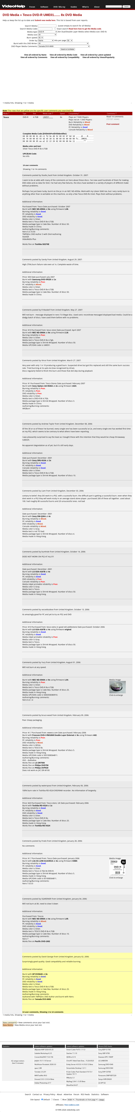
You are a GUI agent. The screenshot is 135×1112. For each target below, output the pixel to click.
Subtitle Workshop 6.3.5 (43, 1053)
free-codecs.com (71, 1105)
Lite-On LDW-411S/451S (42, 861)
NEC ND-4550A (38, 209)
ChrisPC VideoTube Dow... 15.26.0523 (80, 1061)
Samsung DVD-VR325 (41, 279)
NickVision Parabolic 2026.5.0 (45, 1064)
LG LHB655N (103, 1061)
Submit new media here (45, 20)
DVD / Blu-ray (59, 7)
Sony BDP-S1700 (104, 1049)
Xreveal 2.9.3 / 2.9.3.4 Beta (44, 1079)
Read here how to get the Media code (85, 28)
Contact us (37, 1094)
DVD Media (11, 15)
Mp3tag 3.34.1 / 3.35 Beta (75, 1081)
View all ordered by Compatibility (64, 57)
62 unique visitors (17, 1061)
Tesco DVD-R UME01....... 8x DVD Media (52, 15)
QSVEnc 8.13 (71, 1057)
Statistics (95, 1094)
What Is (85, 7)
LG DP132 (102, 1083)
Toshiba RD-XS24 (40, 805)
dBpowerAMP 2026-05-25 (44, 1049)
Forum (32, 7)
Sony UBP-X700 (104, 1053)
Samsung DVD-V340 (105, 1064)
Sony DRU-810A (39, 460)
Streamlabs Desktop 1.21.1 (76, 1068)
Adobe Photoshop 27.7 (43, 1083)
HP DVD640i (37, 974)
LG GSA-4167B (38, 571)
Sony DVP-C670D (104, 1072)
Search (28, 1094)
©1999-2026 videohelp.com (68, 1110)
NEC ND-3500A (38, 332)
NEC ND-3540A (38, 680)
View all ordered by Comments (33, 57)
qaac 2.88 (38, 1068)
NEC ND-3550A (38, 918)
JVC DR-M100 (44, 770)
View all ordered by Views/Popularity (99, 57)
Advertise (68, 1094)
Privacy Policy (49, 1094)
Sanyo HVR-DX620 (105, 1079)
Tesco (6, 117)
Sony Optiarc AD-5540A (42, 386)
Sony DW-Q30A (39, 516)
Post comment (113, 124)
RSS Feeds (85, 1094)
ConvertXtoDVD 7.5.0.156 (44, 1057)
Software (44, 7)
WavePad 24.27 (72, 1085)
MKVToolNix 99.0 (41, 1075)
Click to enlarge (117, 693)
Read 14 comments (115, 116)
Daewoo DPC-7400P (105, 1057)
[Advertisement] (69, 79)
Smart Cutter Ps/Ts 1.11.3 (75, 1049)
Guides (74, 7)
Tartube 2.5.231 (40, 1072)
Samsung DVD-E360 (105, 1068)
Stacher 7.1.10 (71, 1053)
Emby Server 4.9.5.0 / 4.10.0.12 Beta (79, 1064)
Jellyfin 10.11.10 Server (43, 1061)
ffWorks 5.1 (70, 1078)
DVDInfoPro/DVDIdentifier (54, 133)
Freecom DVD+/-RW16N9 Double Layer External (53, 735)
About (96, 7)
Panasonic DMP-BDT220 (107, 1075)
